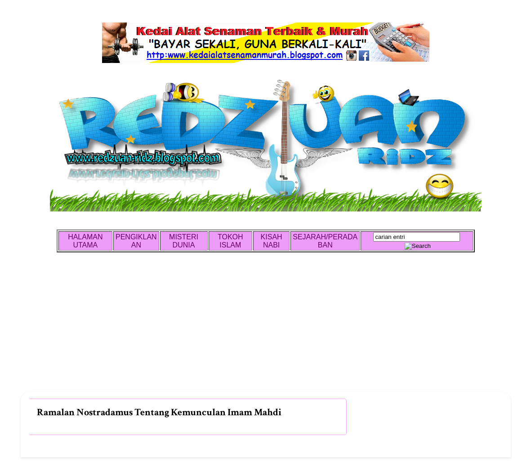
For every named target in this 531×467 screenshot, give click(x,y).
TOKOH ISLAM (230, 241)
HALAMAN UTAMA (85, 241)
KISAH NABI (271, 241)
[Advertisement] (266, 329)
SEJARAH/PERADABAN (325, 241)
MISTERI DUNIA (183, 241)
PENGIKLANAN (136, 241)
